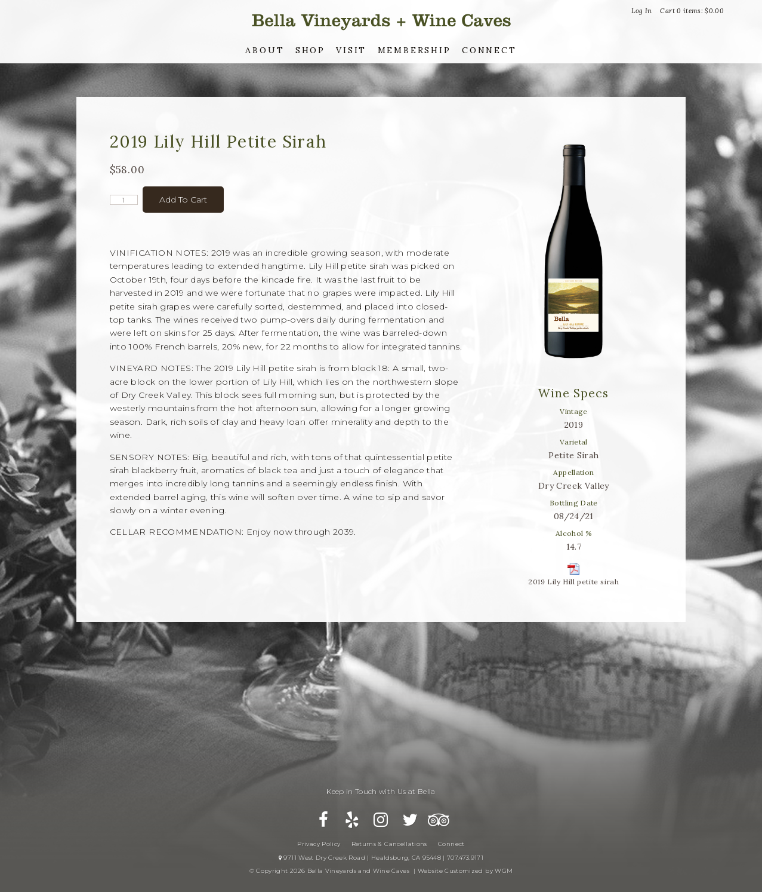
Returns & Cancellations (389, 844)
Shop (310, 50)
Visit (351, 50)
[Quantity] (124, 200)
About (264, 50)
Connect (489, 50)
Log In (641, 11)
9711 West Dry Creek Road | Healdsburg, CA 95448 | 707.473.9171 (381, 858)
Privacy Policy (318, 844)
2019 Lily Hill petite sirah (573, 581)
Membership (414, 50)
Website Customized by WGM (465, 871)
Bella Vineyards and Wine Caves (381, 20)
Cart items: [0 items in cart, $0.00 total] (692, 11)
